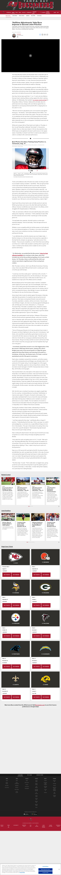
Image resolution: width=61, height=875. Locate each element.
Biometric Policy (24, 809)
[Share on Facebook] (40, 35)
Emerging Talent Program (45, 781)
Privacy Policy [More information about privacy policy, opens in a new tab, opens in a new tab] (22, 872)
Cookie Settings (50, 809)
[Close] (59, 869)
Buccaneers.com (40, 702)
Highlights (16, 783)
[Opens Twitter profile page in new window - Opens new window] (17, 37)
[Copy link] (47, 35)
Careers (45, 778)
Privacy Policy (2, 809)
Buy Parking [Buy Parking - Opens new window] (16, 572)
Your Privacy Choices (43, 809)
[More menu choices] (39, 12)
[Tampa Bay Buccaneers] (30, 803)
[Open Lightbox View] (30, 163)
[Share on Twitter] (42, 35)
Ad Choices (36, 809)
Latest (7, 778)
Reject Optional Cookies (45, 869)
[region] (30, 869)
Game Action (27, 780)
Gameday (54, 781)
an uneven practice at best (40, 100)
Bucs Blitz (6, 783)
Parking (54, 783)
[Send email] (45, 35)
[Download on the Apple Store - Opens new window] (26, 798)
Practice (27, 782)
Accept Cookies (45, 872)
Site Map (30, 809)
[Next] (37, 170)
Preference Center (58, 809)
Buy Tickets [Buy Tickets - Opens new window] (7, 572)
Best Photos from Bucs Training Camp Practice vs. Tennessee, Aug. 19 (29, 142)
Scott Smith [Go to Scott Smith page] (19, 34)
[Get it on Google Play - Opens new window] (34, 798)
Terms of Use (8, 809)
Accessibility (15, 808)
